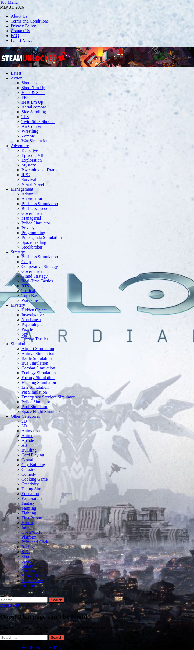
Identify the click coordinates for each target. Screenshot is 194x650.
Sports (27, 561)
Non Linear (31, 319)
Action (17, 78)
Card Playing (32, 455)
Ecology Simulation (38, 373)
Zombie (28, 136)
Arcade (27, 440)
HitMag (55, 647)
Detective (29, 150)
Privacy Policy (23, 26)
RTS (25, 286)
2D (24, 421)
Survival (28, 179)
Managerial (31, 218)
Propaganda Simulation (41, 237)
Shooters (29, 83)
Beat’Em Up (32, 102)
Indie (25, 527)
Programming (33, 232)
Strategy (18, 252)
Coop (26, 261)
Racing (27, 546)
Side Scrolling (33, 112)
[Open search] (2, 596)
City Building (33, 464)
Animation (30, 431)
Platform (29, 537)
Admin (27, 194)
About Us (19, 16)
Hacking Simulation (38, 382)
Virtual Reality (34, 575)
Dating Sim (31, 488)
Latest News (21, 40)
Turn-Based (31, 295)
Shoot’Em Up (33, 87)
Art (24, 445)
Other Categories (25, 416)
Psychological (33, 324)
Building (29, 450)
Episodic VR (32, 155)
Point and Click (34, 542)
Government (32, 213)
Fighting (28, 513)
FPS (25, 97)
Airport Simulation (37, 348)
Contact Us (20, 30)
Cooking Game (34, 479)
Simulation (20, 344)
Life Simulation (35, 387)
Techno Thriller (34, 339)
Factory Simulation (38, 377)
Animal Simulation (37, 353)
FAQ (15, 35)
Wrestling (29, 131)
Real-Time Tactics (37, 281)
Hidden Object (34, 310)
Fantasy (28, 503)
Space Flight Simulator (41, 411)
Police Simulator (35, 223)
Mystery (28, 165)
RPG (25, 174)
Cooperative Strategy (39, 266)
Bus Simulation (34, 363)
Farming (28, 508)
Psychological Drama (39, 170)
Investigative (32, 315)
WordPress (30, 647)
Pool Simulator (34, 406)
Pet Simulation (34, 392)
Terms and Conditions (30, 21)
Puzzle (27, 329)
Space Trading (33, 242)
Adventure (20, 145)
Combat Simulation (38, 368)
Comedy (28, 474)
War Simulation (34, 141)
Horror (27, 522)
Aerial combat (33, 107)
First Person (31, 517)
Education (30, 493)
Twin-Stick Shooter (38, 121)
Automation (31, 199)
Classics (28, 469)
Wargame (29, 300)
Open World (31, 532)
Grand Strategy (34, 276)
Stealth (27, 566)
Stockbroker (31, 247)
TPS (25, 116)
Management (22, 189)
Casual (27, 459)
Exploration (31, 160)
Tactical (28, 290)
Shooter (28, 556)
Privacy (28, 228)
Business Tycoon (36, 208)
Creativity (30, 484)
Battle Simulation (36, 358)
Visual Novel (32, 184)
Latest (16, 73)
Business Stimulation (39, 203)
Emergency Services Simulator (48, 397)
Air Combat (31, 126)
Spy (24, 334)
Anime (27, 435)
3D (24, 426)
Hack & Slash (33, 92)
